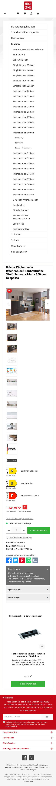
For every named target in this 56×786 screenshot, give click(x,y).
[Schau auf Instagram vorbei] (31, 757)
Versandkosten (46, 774)
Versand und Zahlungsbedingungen (34, 765)
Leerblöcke (18, 223)
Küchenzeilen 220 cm (23, 101)
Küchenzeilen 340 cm (23, 168)
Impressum (28, 767)
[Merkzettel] (25, 13)
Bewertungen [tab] (28, 597)
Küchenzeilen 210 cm (23, 96)
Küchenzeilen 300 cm (23, 132)
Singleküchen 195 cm (23, 80)
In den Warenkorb (38, 530)
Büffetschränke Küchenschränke (21, 217)
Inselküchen (19, 205)
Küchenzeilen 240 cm (23, 106)
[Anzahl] (16, 530)
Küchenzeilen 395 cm (23, 189)
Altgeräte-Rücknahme (13, 767)
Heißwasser (17, 38)
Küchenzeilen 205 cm (23, 91)
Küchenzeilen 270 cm (23, 117)
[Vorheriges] (8, 304)
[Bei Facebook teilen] (9, 560)
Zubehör (16, 234)
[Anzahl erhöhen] (23, 530)
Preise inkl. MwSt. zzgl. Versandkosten (19, 519)
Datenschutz (44, 767)
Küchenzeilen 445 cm (23, 194)
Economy (19, 137)
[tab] (28, 575)
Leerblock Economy (23, 148)
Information (8, 737)
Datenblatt (11, 475)
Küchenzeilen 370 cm (23, 179)
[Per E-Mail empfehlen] (35, 560)
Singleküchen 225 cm (23, 85)
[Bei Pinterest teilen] (22, 560)
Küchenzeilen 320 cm (23, 158)
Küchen (15, 44)
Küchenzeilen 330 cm (23, 163)
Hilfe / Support (12, 765)
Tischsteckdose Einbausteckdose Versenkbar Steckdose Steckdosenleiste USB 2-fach (28, 655)
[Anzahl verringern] (9, 530)
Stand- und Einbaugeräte (25, 32)
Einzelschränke (20, 210)
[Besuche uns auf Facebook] (24, 757)
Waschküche (18, 246)
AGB (22, 724)
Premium (19, 142)
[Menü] (4, 13)
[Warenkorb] (37, 13)
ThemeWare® (28, 782)
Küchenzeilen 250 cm (23, 111)
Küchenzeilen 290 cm (23, 127)
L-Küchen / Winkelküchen (25, 199)
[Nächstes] (47, 304)
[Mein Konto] (31, 13)
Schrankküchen (20, 59)
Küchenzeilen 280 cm (23, 122)
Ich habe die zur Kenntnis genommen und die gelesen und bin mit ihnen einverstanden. (26, 724)
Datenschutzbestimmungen (26, 722)
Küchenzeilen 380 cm (23, 184)
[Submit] (47, 717)
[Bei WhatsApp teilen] (28, 560)
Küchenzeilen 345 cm (23, 173)
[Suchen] (18, 13)
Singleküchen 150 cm (23, 65)
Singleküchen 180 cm (23, 75)
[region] (28, 376)
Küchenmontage (21, 229)
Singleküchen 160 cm (23, 70)
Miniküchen (19, 54)
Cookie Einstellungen (28, 770)
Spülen (15, 240)
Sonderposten (19, 252)
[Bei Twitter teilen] (15, 560)
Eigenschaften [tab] (28, 589)
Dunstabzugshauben (23, 26)
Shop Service (9, 743)
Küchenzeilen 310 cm (23, 153)
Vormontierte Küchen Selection (28, 49)
